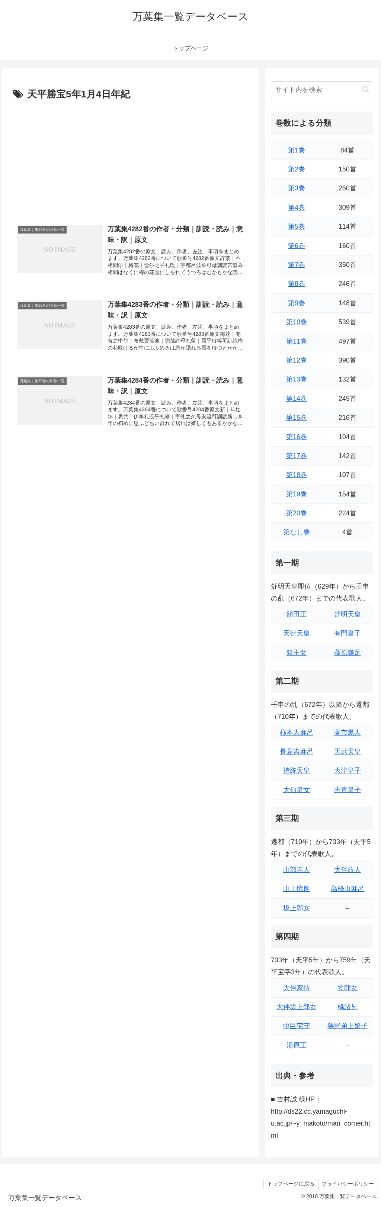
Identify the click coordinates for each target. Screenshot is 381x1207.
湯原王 (296, 1045)
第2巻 (296, 169)
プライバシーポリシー (348, 1184)
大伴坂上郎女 (296, 1007)
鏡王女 (296, 652)
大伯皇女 (296, 790)
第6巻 (296, 246)
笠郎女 (347, 988)
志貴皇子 (347, 790)
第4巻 (296, 207)
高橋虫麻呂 (347, 888)
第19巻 (296, 494)
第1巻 (296, 150)
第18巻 (296, 475)
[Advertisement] (130, 159)
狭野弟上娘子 (347, 1026)
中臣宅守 (296, 1026)
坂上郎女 (296, 908)
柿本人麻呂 (296, 732)
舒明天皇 (347, 614)
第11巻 (296, 341)
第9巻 (296, 303)
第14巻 (296, 398)
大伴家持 (296, 988)
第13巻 (296, 379)
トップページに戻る (290, 1184)
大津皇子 (347, 770)
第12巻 (296, 360)
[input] (322, 89)
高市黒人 (347, 732)
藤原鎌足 (347, 652)
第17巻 (296, 456)
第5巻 (296, 226)
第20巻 (296, 513)
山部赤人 (296, 869)
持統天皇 (296, 770)
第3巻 (296, 188)
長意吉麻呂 (296, 751)
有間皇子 (347, 633)
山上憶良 (296, 888)
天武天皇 (347, 751)
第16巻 (296, 437)
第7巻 (296, 264)
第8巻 (296, 283)
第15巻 (296, 417)
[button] (365, 89)
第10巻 (296, 322)
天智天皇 (296, 633)
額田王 (296, 614)
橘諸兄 (347, 1007)
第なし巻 (296, 532)
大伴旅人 (347, 869)
